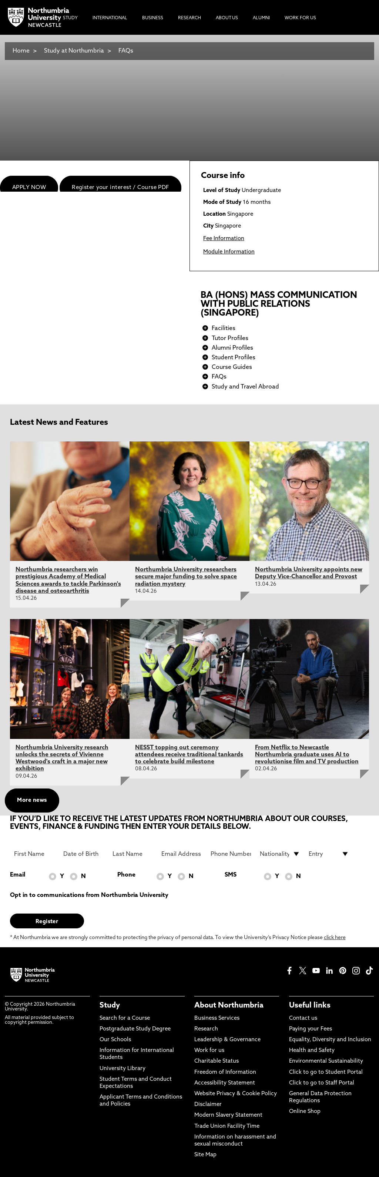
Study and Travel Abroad (245, 387)
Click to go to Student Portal (326, 1072)
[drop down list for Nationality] (280, 854)
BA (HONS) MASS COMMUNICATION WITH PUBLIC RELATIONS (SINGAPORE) (279, 304)
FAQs (125, 51)
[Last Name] (133, 854)
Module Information (229, 252)
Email (17, 875)
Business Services (216, 1018)
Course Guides (232, 367)
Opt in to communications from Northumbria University (89, 895)
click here (335, 938)
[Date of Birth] (83, 854)
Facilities (223, 329)
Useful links (310, 1005)
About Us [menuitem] (227, 18)
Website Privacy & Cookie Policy (235, 1094)
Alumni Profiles (232, 348)
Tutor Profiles (230, 339)
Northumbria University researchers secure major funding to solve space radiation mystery (186, 577)
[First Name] (34, 854)
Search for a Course (125, 1018)
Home (21, 51)
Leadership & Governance (227, 1040)
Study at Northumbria (74, 51)
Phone (126, 875)
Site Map (205, 1155)
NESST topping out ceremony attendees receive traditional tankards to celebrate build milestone (189, 755)
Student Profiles (233, 358)
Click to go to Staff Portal (321, 1083)
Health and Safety (312, 1050)
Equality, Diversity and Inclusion (330, 1040)
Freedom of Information (225, 1072)
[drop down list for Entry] (329, 854)
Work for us (209, 1050)
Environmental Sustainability (326, 1061)
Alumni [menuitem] (261, 18)
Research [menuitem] (189, 18)
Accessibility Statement (224, 1083)
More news (32, 800)
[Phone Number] (231, 854)
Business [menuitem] (152, 18)
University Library (122, 1069)
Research (206, 1029)
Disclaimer (208, 1104)
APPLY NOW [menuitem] (29, 188)
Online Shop (305, 1111)
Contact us (303, 1018)
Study (110, 1005)
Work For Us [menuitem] (300, 18)
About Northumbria (229, 1005)
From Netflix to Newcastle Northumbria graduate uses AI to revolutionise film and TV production (307, 755)
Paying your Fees (310, 1029)
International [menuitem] (110, 18)
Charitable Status (216, 1061)
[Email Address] (181, 854)
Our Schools (115, 1040)
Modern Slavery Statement (228, 1115)
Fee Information (223, 239)
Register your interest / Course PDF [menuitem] (120, 188)
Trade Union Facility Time (226, 1126)
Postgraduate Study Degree (135, 1029)
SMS (231, 875)
